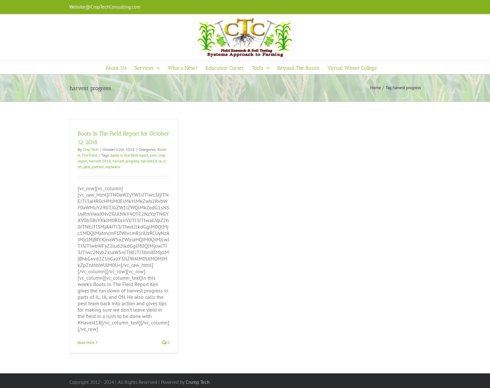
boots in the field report (129, 155)
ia (160, 161)
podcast (98, 166)
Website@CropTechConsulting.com (104, 7)
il (164, 161)
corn (153, 155)
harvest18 (149, 161)
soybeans (112, 166)
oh (80, 166)
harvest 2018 (100, 161)
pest (86, 166)
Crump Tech (198, 382)
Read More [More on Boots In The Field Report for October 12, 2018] (86, 342)
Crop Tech (90, 149)
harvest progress (125, 161)
